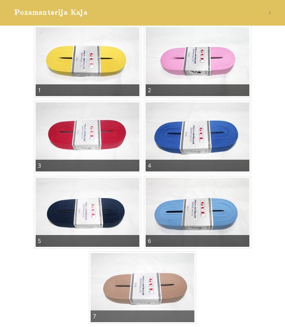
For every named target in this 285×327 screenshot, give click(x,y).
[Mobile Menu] (269, 13)
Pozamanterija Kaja (51, 12)
